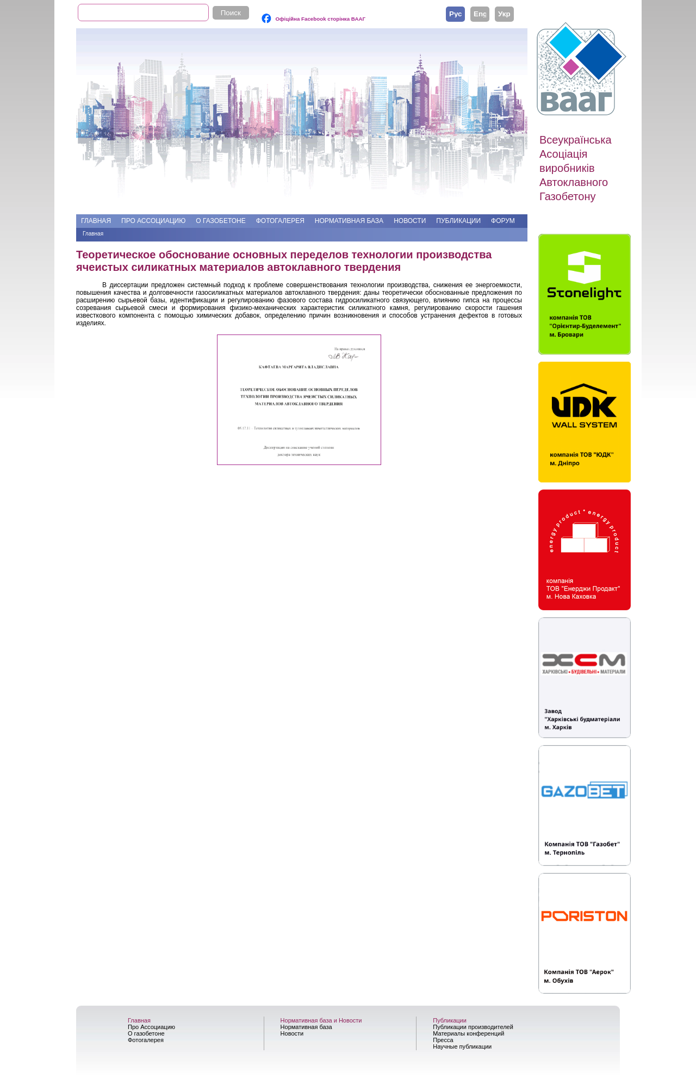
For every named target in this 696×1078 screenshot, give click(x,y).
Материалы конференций (468, 1033)
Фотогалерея (280, 221)
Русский (455, 13)
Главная (96, 221)
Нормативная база (349, 221)
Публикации (458, 221)
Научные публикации (462, 1046)
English (480, 13)
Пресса (443, 1040)
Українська (504, 13)
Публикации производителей (473, 1027)
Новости (410, 221)
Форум (503, 221)
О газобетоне (220, 221)
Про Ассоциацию (153, 221)
